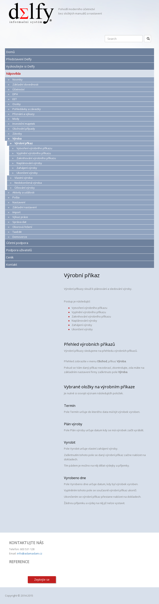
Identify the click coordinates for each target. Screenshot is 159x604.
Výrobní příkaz (23, 143)
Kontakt (11, 264)
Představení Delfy (19, 59)
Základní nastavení (24, 207)
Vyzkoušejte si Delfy (20, 66)
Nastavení (18, 202)
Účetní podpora (17, 243)
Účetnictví (18, 89)
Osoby (16, 104)
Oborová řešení (22, 227)
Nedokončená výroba (28, 183)
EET (14, 99)
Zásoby (17, 133)
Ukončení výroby (27, 173)
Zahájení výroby (27, 168)
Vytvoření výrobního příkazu (34, 148)
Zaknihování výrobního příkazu (36, 158)
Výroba (17, 138)
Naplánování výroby (29, 163)
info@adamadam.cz (29, 553)
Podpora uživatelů (19, 250)
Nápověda (13, 73)
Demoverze (19, 237)
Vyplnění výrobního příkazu (34, 153)
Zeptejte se (41, 579)
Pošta (15, 197)
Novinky (17, 79)
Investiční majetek (23, 124)
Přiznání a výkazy (23, 114)
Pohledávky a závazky (26, 109)
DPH (15, 94)
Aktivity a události (23, 192)
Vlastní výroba (23, 178)
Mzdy (15, 119)
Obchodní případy (23, 128)
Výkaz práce (20, 217)
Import (16, 212)
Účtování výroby (24, 187)
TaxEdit (17, 232)
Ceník (9, 257)
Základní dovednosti (25, 84)
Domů (10, 52)
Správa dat (19, 222)
